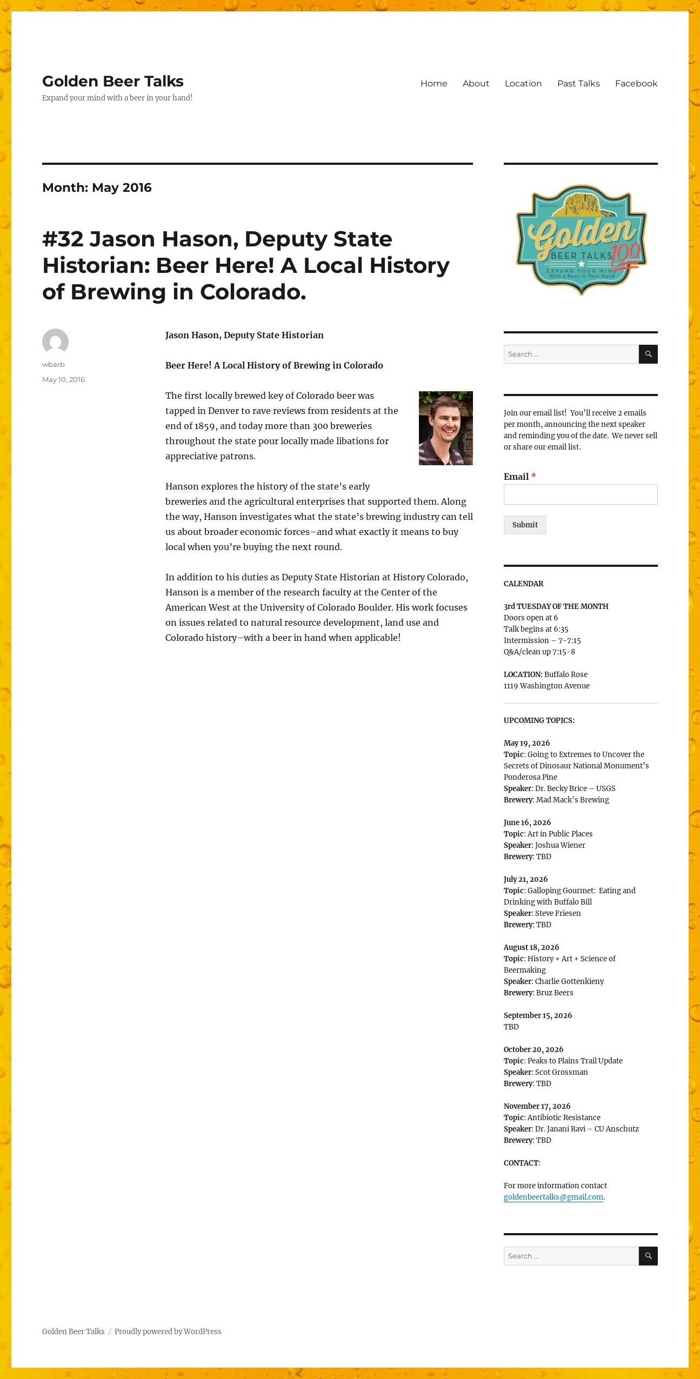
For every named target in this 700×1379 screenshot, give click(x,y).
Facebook (636, 83)
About (476, 83)
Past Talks (578, 83)
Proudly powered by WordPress (168, 1331)
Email (520, 476)
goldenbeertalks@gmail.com (553, 1197)
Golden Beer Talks (113, 81)
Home (434, 83)
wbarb (53, 364)
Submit (525, 525)
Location (523, 83)
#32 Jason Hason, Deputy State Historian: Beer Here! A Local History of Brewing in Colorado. (246, 265)
